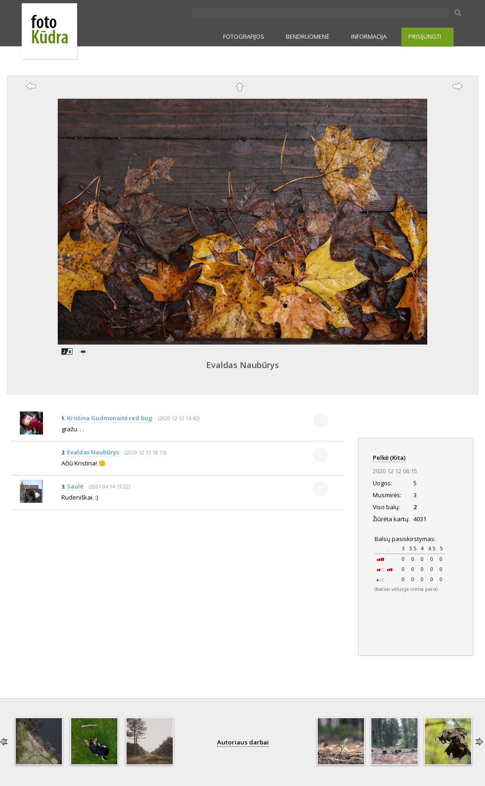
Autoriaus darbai (243, 742)
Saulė (75, 486)
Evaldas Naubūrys (242, 364)
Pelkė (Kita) (389, 457)
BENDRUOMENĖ (307, 36)
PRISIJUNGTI (424, 36)
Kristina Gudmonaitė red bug (109, 418)
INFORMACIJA (369, 36)
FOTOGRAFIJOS (243, 36)
